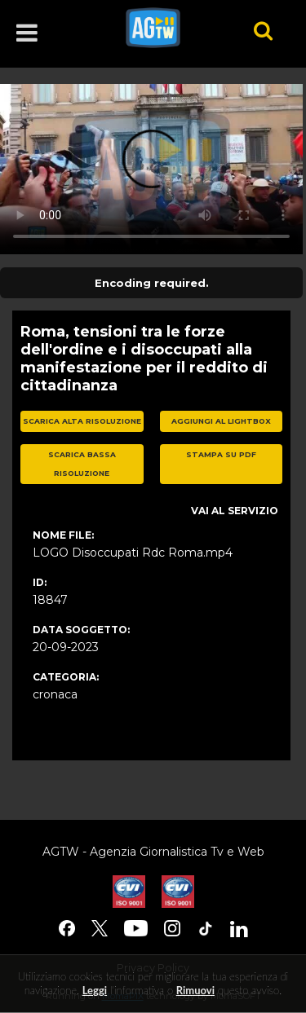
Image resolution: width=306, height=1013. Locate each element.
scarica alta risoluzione (82, 420)
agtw (166, 27)
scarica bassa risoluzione (82, 464)
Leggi (94, 990)
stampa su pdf (221, 454)
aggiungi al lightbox (221, 420)
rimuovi (195, 990)
